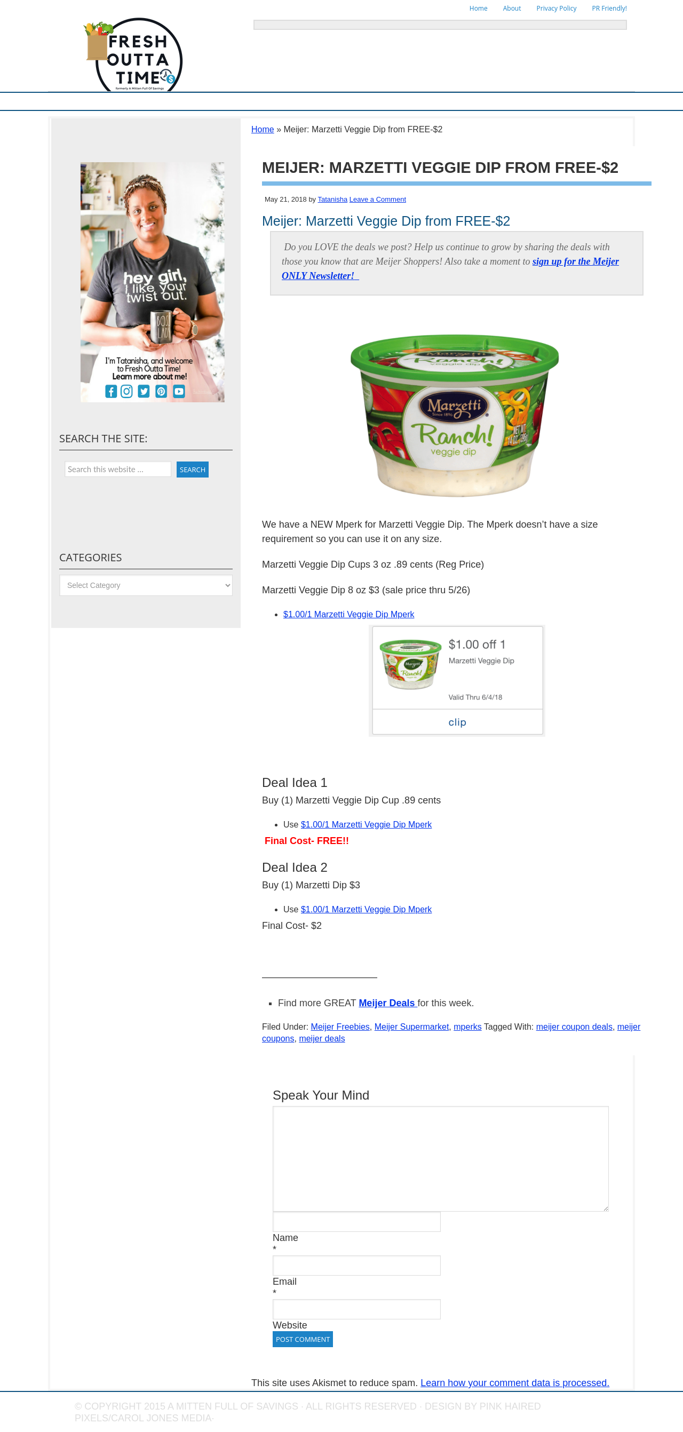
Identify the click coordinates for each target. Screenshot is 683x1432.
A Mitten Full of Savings (233, 1406)
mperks (467, 1026)
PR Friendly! (609, 8)
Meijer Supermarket (125, 101)
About (512, 8)
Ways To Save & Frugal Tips (207, 101)
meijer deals (322, 1038)
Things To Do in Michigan (397, 101)
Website (290, 1325)
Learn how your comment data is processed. (514, 1383)
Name (285, 1237)
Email (285, 1281)
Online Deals (327, 101)
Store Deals (277, 101)
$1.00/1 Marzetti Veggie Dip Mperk (348, 614)
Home (479, 8)
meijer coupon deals (574, 1026)
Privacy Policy (557, 8)
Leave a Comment (378, 199)
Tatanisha (333, 199)
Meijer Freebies (340, 1026)
